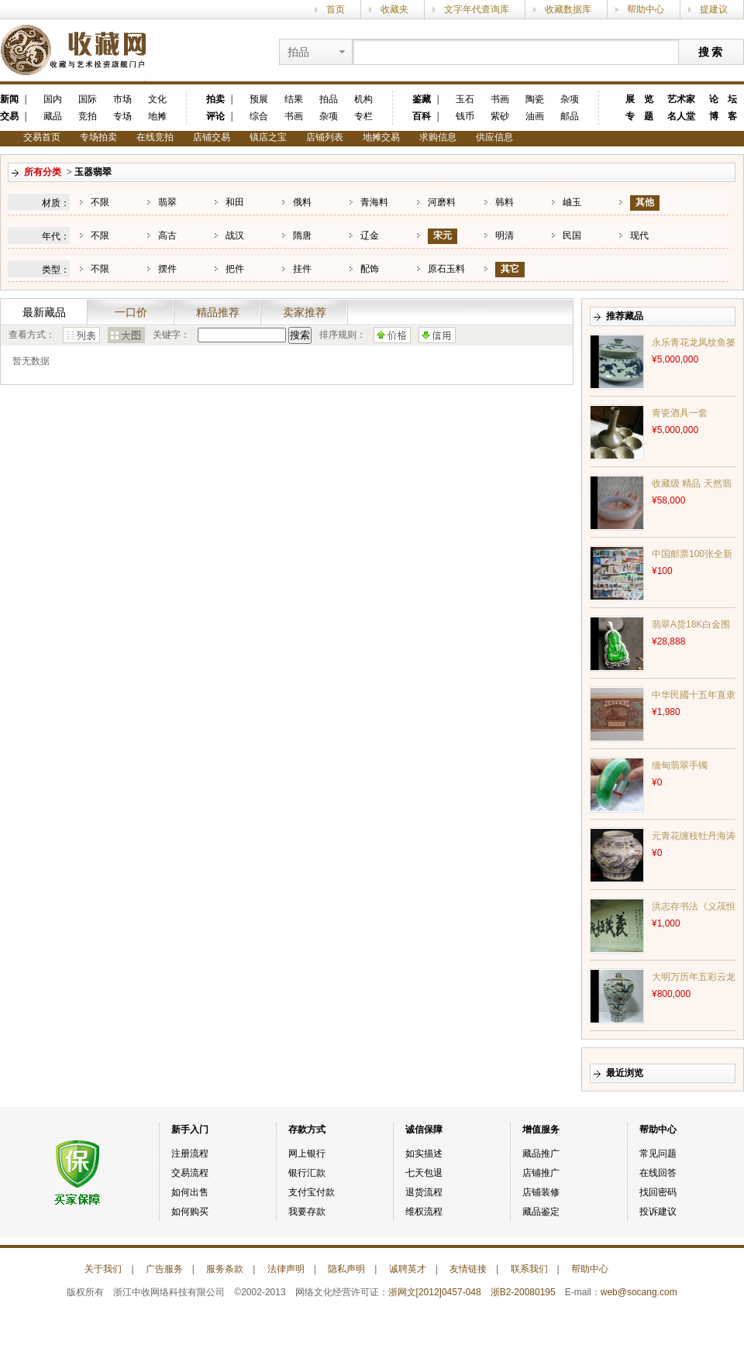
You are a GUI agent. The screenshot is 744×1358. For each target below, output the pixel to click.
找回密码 (658, 1192)
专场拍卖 (98, 137)
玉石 (465, 99)
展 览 (639, 99)
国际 (87, 99)
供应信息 (494, 137)
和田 (235, 202)
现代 (639, 235)
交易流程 (189, 1172)
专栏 (363, 116)
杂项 (328, 116)
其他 (645, 202)
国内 (52, 99)
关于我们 (103, 1268)
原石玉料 (446, 268)
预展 (259, 99)
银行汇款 (307, 1172)
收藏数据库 (568, 9)
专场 (122, 116)
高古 (167, 235)
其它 (510, 268)
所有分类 (42, 172)
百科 (421, 116)
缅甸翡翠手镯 (680, 765)
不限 (100, 202)
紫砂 (500, 116)
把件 (235, 268)
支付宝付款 (311, 1192)
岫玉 (572, 202)
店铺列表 (324, 137)
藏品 (52, 116)
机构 (363, 99)
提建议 (714, 9)
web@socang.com (639, 1292)
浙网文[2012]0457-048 (434, 1292)
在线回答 (658, 1172)
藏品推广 (541, 1153)
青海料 (374, 202)
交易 (9, 116)
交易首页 (41, 137)
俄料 (302, 202)
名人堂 (681, 116)
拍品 (328, 99)
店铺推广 (541, 1172)
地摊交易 (381, 137)
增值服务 (541, 1129)
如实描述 (424, 1153)
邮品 (569, 116)
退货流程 (424, 1192)
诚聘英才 (407, 1268)
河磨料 (442, 202)
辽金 (369, 235)
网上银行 (307, 1153)
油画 (534, 116)
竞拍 (87, 116)
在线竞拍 (155, 137)
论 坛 (723, 99)
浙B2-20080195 (523, 1292)
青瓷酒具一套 (680, 412)
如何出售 (189, 1192)
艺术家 (681, 99)
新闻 (9, 99)
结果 (293, 99)
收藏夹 (394, 9)
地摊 (157, 116)
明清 (504, 235)
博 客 (723, 116)
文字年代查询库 (476, 9)
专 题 (639, 116)
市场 (122, 99)
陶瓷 (534, 99)
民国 (572, 235)
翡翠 (167, 202)
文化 (157, 99)
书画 (293, 116)
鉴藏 (421, 99)
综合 (259, 116)
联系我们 (529, 1268)
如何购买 (189, 1211)
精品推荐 (217, 312)
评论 (215, 116)
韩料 (504, 202)
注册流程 (189, 1153)
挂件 (302, 268)
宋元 (442, 235)
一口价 (131, 312)
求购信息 (437, 137)
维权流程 (424, 1211)
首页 (335, 9)
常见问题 (658, 1153)
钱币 (465, 116)
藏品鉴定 (541, 1211)
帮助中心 (645, 9)
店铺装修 (541, 1192)
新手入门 (189, 1129)
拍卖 (215, 99)
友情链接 (468, 1268)
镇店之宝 (268, 137)
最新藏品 (44, 312)
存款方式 (307, 1129)
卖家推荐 (304, 312)
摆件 (167, 268)
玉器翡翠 (93, 172)
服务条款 (224, 1268)
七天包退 (424, 1172)
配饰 (369, 268)
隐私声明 (346, 1268)
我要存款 (307, 1211)
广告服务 (164, 1268)
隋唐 (302, 235)
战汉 (235, 235)
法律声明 (286, 1268)
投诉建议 (658, 1211)
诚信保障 (424, 1129)
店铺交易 (211, 137)
